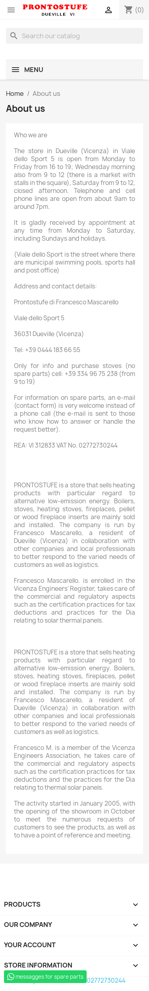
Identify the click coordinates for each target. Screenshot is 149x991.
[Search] (74, 36)
